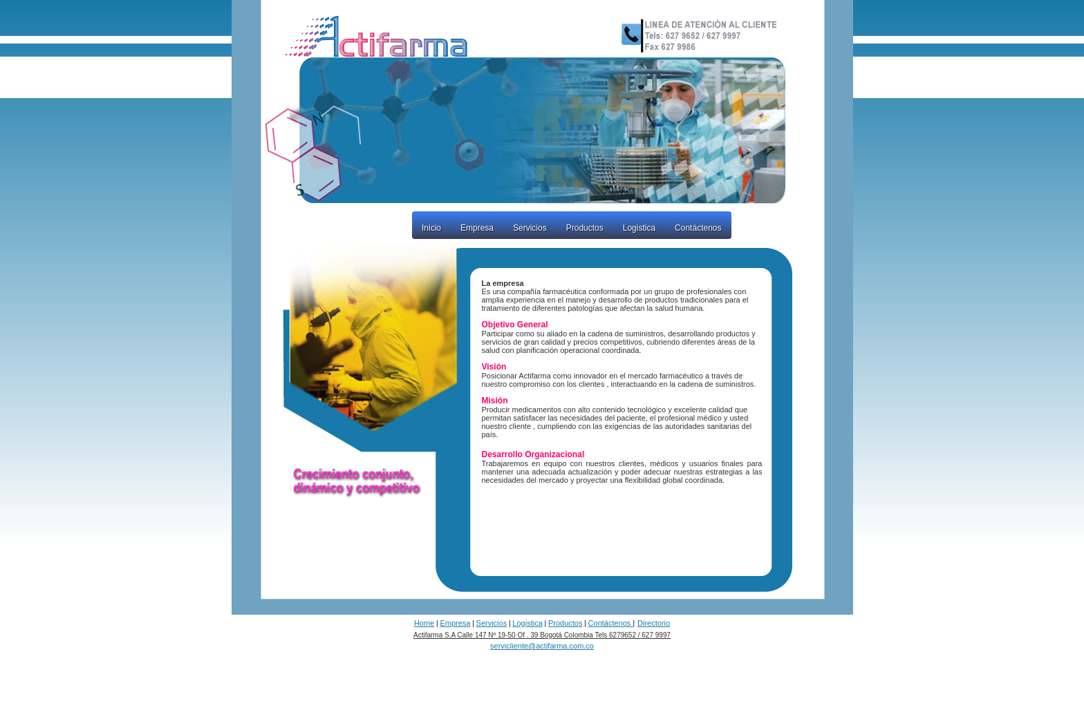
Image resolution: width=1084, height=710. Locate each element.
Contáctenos (698, 228)
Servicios (530, 228)
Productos (585, 228)
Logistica (639, 228)
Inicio (431, 228)
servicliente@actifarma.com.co (542, 646)
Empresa (477, 228)
